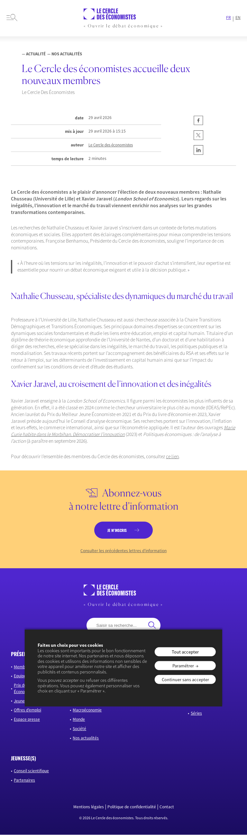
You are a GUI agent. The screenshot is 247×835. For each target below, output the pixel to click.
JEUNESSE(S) (23, 758)
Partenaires (24, 780)
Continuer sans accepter (185, 679)
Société (79, 729)
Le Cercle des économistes (110, 145)
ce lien (172, 456)
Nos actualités (86, 738)
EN (238, 17)
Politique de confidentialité (131, 807)
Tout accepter (185, 651)
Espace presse (27, 719)
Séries (196, 713)
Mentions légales (88, 807)
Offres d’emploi (27, 710)
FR (228, 17)
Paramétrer (183, 665)
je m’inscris (117, 530)
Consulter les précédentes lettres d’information (123, 551)
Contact (167, 807)
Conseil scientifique (31, 771)
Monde (79, 719)
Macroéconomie (87, 710)
